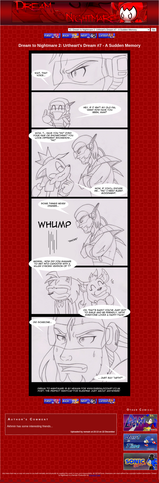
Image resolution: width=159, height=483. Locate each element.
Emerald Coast (94, 475)
